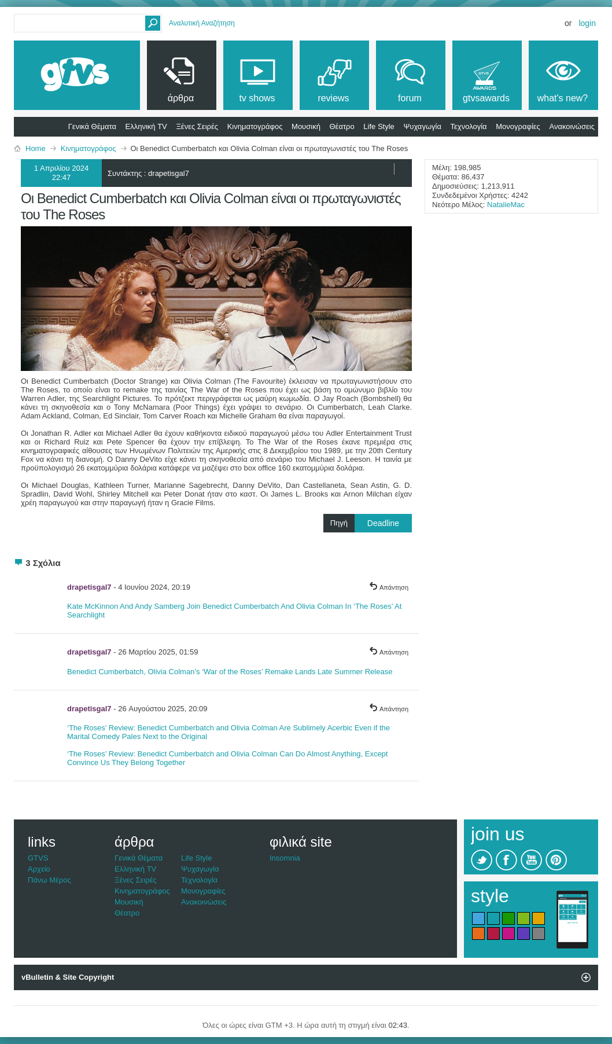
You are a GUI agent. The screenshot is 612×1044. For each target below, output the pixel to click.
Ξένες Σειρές (197, 126)
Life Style (378, 126)
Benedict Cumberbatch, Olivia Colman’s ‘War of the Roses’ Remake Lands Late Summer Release (229, 671)
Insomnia (285, 858)
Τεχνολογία (469, 126)
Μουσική (306, 126)
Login (587, 23)
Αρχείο (39, 869)
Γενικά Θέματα (92, 126)
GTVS (38, 858)
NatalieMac (506, 204)
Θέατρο (342, 126)
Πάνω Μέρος (49, 880)
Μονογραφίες (518, 126)
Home (35, 148)
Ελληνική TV (146, 126)
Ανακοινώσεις (572, 126)
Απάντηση (388, 587)
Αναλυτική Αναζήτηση (202, 23)
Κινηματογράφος (255, 126)
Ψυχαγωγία (422, 126)
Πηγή (371, 523)
